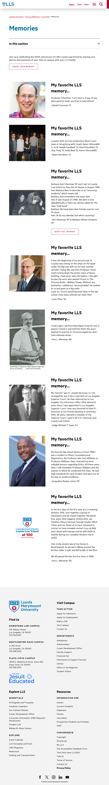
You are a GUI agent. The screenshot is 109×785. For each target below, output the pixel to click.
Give (86, 4)
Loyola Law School (16, 16)
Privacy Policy (64, 768)
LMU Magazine (16, 747)
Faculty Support (64, 652)
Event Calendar (16, 739)
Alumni (60, 702)
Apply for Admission (66, 613)
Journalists (62, 717)
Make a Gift (62, 621)
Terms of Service (64, 760)
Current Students (65, 706)
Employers (61, 710)
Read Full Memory (65, 231)
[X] (46, 777)
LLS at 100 (45, 16)
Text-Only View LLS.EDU (68, 752)
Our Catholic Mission (18, 710)
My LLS (60, 744)
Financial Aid (63, 655)
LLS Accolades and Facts (20, 743)
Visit (79, 4)
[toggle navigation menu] (94, 4)
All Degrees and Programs (21, 702)
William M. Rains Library (20, 728)
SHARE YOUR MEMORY (23, 66)
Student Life (15, 724)
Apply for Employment (67, 617)
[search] (101, 4)
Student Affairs (64, 671)
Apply (71, 4)
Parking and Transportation (22, 755)
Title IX (60, 756)
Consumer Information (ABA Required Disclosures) (27, 719)
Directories (62, 740)
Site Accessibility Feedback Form (72, 748)
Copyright (61, 737)
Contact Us (62, 628)
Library (60, 663)
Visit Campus (63, 625)
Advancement (63, 644)
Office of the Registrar (67, 667)
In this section (18, 43)
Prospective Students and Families (73, 721)
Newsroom (14, 751)
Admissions (62, 640)
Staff (59, 725)
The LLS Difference (32, 16)
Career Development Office (69, 648)
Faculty (60, 713)
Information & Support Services (71, 659)
